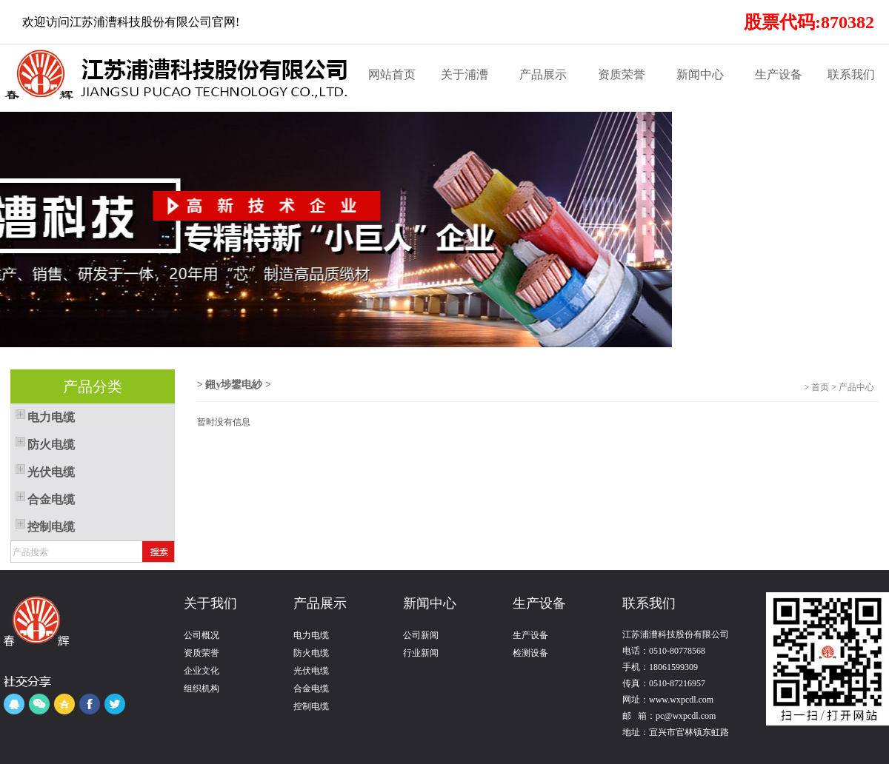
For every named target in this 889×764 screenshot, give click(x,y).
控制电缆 (311, 706)
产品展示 (543, 74)
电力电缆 (311, 635)
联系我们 (851, 74)
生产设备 (778, 74)
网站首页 (392, 74)
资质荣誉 (621, 74)
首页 (820, 387)
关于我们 (210, 603)
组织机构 (201, 688)
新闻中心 (700, 74)
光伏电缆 (311, 671)
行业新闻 (421, 653)
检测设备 (530, 653)
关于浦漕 (464, 74)
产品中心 (859, 387)
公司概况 (201, 635)
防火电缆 (311, 653)
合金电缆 (311, 688)
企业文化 (201, 671)
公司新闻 (421, 635)
